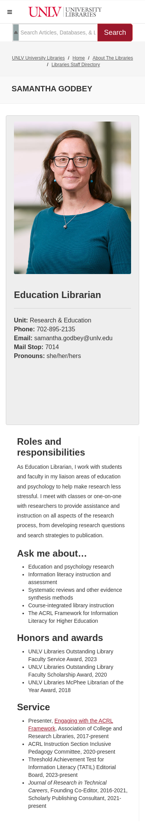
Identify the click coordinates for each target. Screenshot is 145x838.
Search (115, 32)
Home (78, 58)
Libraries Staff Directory (75, 64)
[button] (9, 12)
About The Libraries (113, 58)
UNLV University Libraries (38, 58)
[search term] (55, 32)
